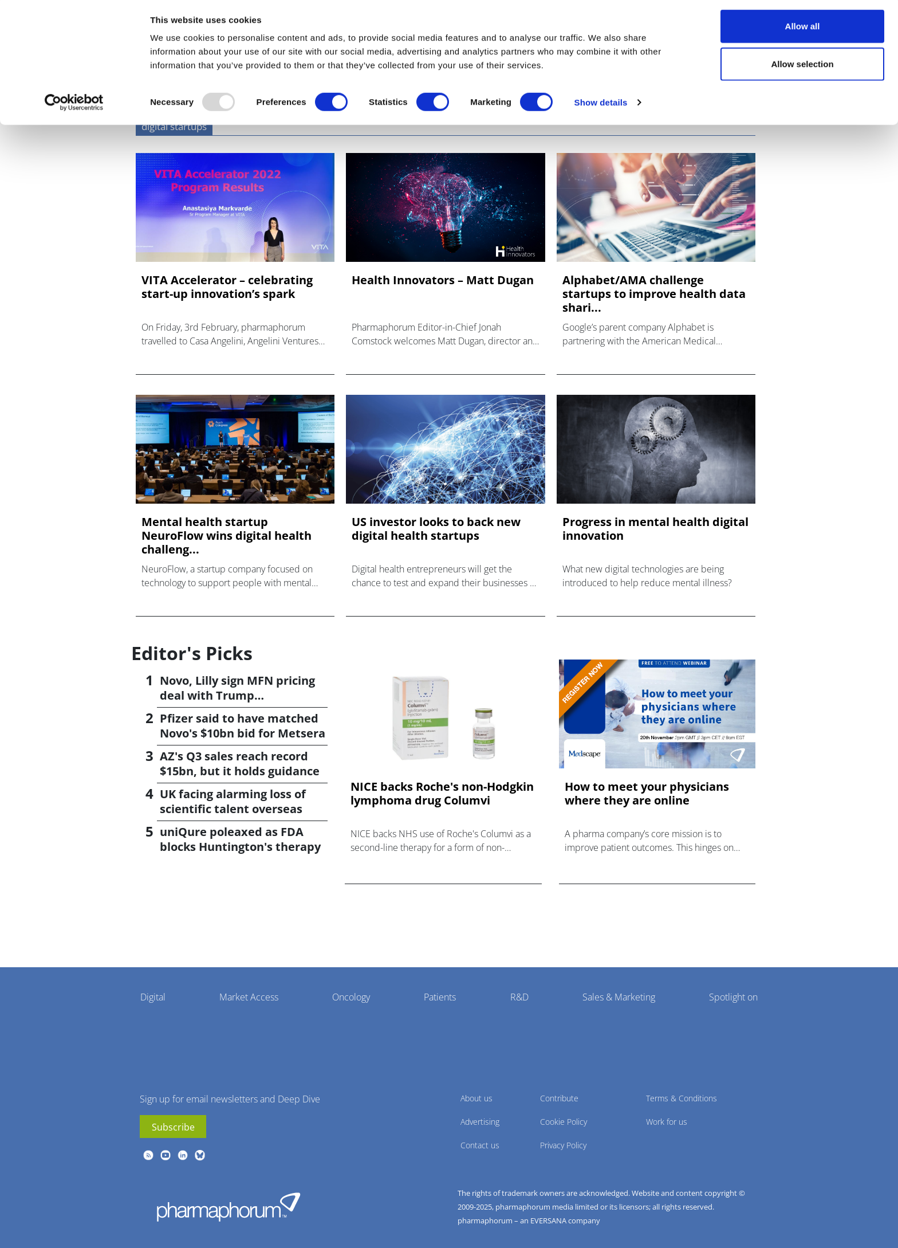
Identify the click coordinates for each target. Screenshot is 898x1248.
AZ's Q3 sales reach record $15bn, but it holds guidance (240, 763)
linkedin (182, 1155)
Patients (440, 997)
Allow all (802, 30)
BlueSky (200, 1155)
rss (148, 1155)
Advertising (479, 1121)
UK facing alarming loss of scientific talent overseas (233, 801)
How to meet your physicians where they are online (647, 793)
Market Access (248, 997)
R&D (519, 997)
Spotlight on (733, 997)
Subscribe (173, 1127)
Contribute (559, 1098)
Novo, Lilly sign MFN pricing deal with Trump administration (237, 695)
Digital (153, 997)
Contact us (479, 1145)
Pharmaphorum (228, 1207)
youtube (165, 1155)
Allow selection (802, 68)
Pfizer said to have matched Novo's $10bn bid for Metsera (242, 726)
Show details (601, 106)
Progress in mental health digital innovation (655, 529)
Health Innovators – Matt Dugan (443, 280)
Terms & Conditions (681, 1098)
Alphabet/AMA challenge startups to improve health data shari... (654, 294)
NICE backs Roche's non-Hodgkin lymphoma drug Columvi (442, 793)
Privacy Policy (563, 1145)
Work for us (666, 1121)
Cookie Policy (563, 1121)
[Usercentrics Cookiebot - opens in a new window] (74, 106)
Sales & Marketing (618, 997)
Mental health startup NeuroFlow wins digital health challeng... (226, 535)
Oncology (351, 997)
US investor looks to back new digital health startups (436, 529)
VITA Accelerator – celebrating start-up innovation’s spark (227, 287)
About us (476, 1098)
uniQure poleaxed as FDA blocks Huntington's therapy (240, 839)
